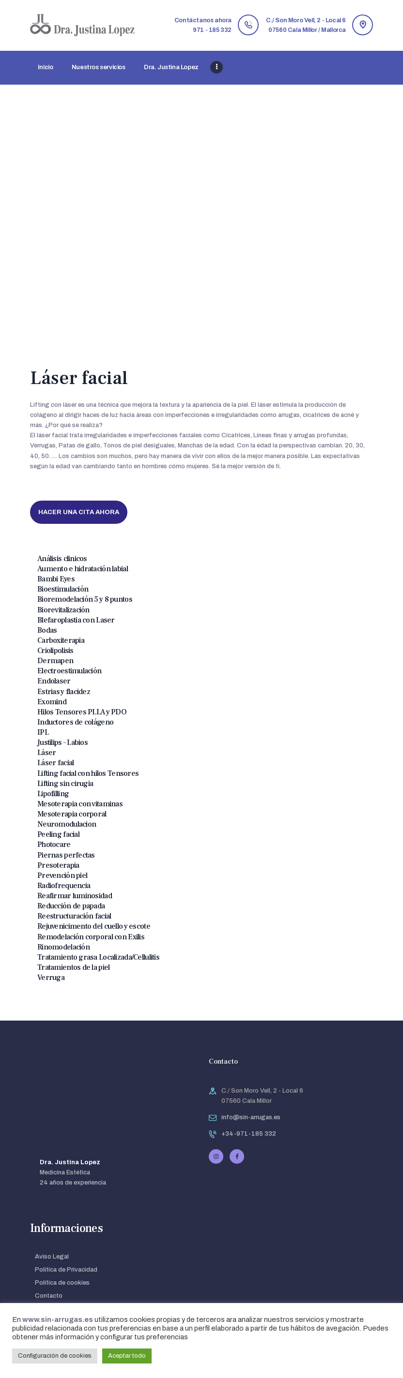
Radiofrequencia (63, 885)
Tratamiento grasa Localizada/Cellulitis (98, 957)
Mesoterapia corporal (72, 814)
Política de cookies (62, 1282)
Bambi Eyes (56, 579)
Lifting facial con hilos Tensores (88, 773)
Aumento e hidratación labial (82, 569)
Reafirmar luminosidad (74, 896)
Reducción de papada (71, 906)
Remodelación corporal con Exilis (90, 937)
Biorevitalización (63, 610)
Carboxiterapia (60, 640)
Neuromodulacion (66, 824)
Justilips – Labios (62, 742)
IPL (42, 732)
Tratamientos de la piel (73, 967)
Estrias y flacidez (63, 691)
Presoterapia (58, 865)
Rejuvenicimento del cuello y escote (93, 926)
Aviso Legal (52, 1256)
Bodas (47, 630)
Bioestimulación (62, 589)
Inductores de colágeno (75, 722)
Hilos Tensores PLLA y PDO (81, 712)
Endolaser (54, 681)
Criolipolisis (55, 650)
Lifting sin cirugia (65, 783)
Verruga (50, 977)
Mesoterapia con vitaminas (80, 804)
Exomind (51, 702)
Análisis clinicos (62, 558)
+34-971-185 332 (248, 1133)
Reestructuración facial (74, 916)
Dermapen (55, 661)
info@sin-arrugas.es (250, 1117)
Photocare (54, 844)
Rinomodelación (63, 947)
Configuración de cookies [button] (55, 1355)
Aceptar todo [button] (127, 1355)
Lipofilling (53, 794)
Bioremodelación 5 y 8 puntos (84, 599)
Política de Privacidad (66, 1269)
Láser (46, 752)
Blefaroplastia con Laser (76, 620)
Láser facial (55, 763)
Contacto (48, 1295)
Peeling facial (58, 834)
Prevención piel (62, 875)
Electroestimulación (69, 671)
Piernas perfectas (66, 855)
